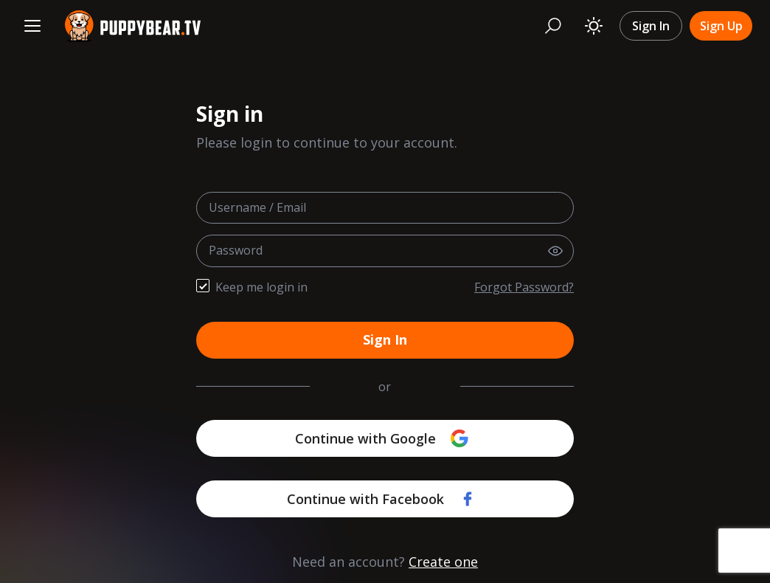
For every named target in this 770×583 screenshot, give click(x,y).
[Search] (553, 26)
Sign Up (721, 26)
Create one (443, 561)
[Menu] (32, 26)
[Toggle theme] (593, 26)
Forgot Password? (524, 287)
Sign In (651, 26)
